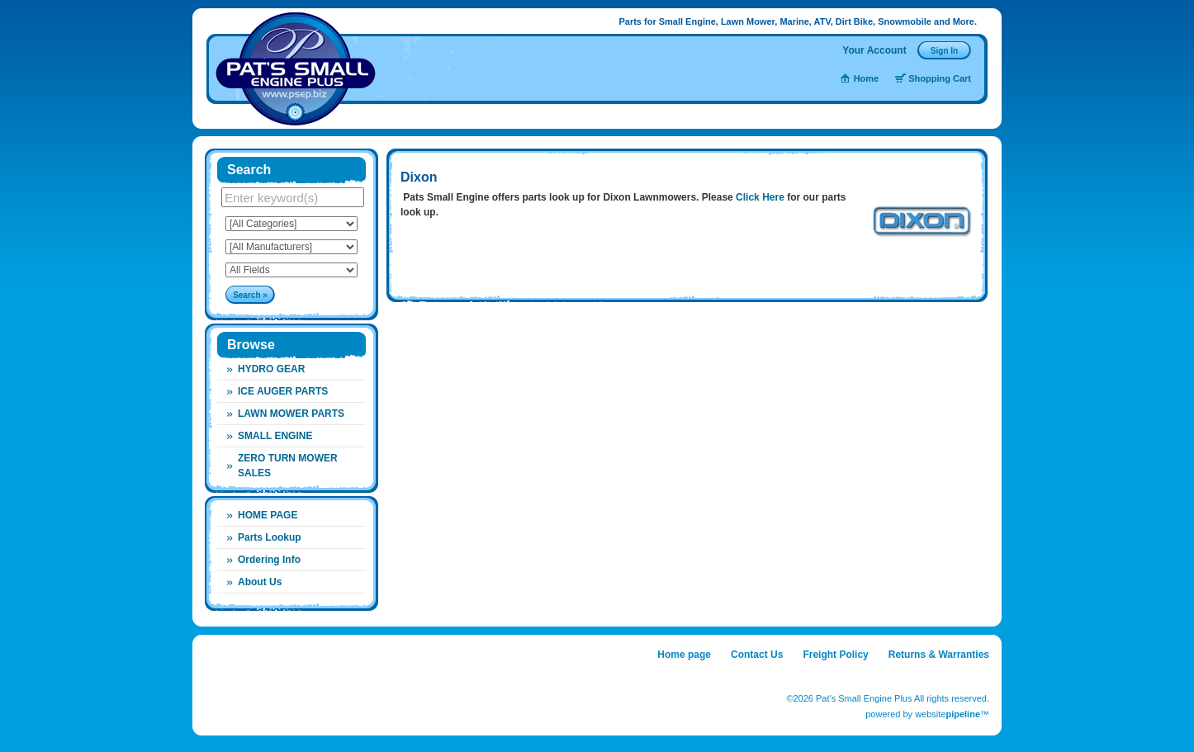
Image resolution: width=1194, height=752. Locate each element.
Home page (684, 654)
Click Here (758, 197)
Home (866, 78)
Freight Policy (835, 654)
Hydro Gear (271, 369)
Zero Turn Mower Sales (288, 465)
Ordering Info (269, 559)
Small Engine (275, 436)
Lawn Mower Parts (291, 413)
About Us (260, 582)
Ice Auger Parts (283, 391)
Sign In (944, 50)
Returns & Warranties (938, 654)
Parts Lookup (269, 537)
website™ (952, 714)
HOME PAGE (267, 515)
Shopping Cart (939, 78)
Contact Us (757, 654)
